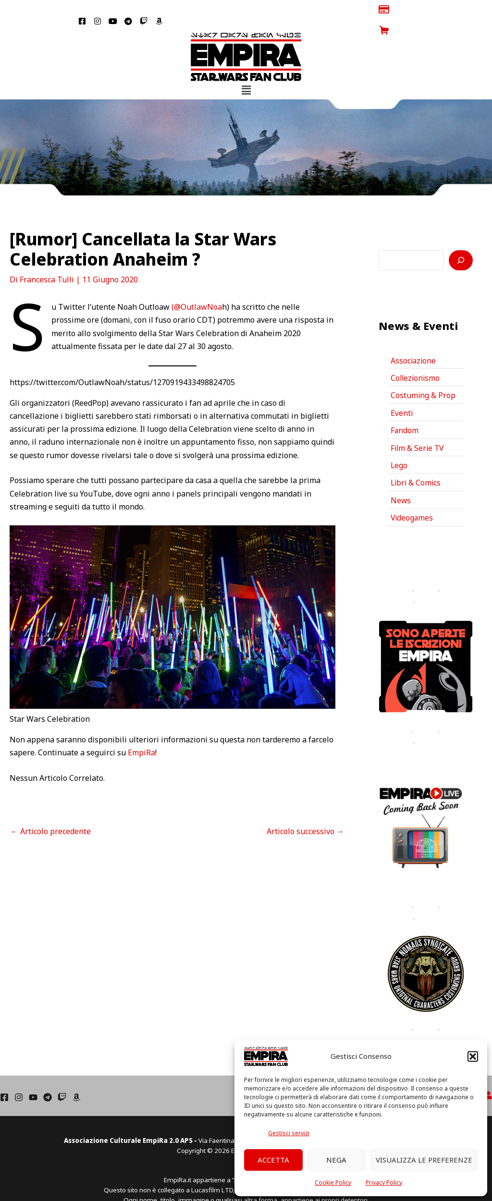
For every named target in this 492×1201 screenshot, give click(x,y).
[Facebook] (4, 1079)
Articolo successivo (305, 810)
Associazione (414, 340)
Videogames (412, 500)
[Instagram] (18, 1079)
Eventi (402, 393)
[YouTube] (33, 1079)
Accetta (273, 1160)
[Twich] (62, 1079)
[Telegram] (47, 1079)
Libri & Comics (417, 464)
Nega (336, 1160)
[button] (473, 1056)
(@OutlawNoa (197, 286)
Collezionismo (416, 357)
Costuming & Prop (423, 375)
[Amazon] (76, 1079)
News (401, 482)
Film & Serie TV (418, 429)
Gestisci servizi (288, 1133)
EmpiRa (141, 732)
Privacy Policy (384, 1182)
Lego (399, 446)
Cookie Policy (333, 1182)
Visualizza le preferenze (424, 1160)
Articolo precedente (51, 810)
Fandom (405, 411)
